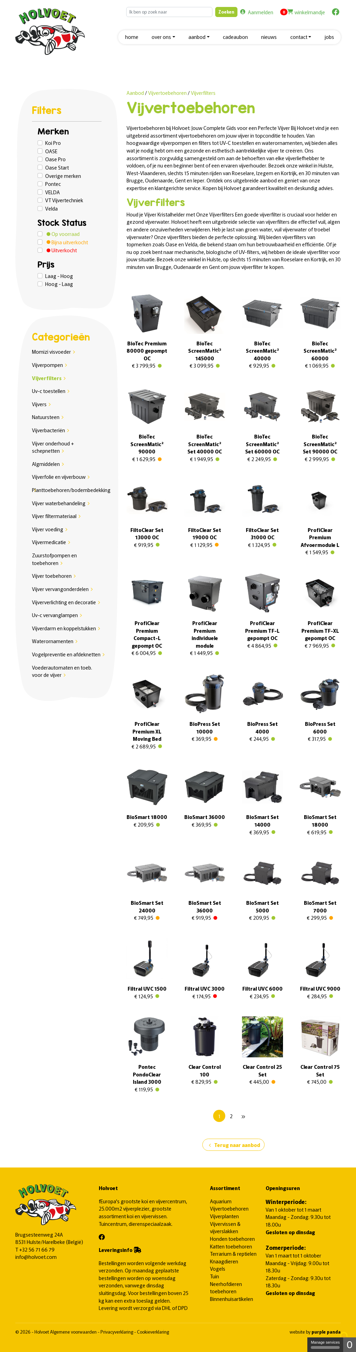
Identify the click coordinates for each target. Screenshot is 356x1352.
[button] (163, 37)
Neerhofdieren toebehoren (226, 1287)
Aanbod (135, 92)
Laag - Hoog (59, 275)
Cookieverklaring (153, 1331)
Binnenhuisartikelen (231, 1298)
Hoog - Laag (59, 283)
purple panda (326, 1331)
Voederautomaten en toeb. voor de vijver (62, 671)
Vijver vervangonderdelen (60, 588)
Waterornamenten (52, 641)
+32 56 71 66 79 (37, 1249)
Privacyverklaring (117, 1331)
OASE (51, 151)
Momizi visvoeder (51, 351)
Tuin (214, 1276)
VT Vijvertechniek (64, 200)
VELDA (52, 192)
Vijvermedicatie (49, 542)
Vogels (217, 1268)
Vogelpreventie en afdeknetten (66, 654)
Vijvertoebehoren (168, 92)
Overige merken (63, 175)
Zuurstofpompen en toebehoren (54, 558)
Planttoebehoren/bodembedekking (71, 489)
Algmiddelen (46, 463)
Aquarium (221, 1201)
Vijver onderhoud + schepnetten (53, 447)
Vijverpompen (47, 364)
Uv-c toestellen (48, 390)
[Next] (243, 1116)
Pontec (53, 183)
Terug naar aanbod (233, 1145)
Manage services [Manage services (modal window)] (325, 1344)
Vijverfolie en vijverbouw (59, 476)
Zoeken (226, 11)
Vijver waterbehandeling (59, 503)
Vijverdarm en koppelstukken (64, 628)
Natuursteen (45, 416)
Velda (51, 208)
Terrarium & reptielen (233, 1253)
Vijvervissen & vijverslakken (225, 1227)
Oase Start (57, 167)
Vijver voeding (47, 529)
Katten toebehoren (231, 1246)
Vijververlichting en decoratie (64, 602)
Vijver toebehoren (52, 575)
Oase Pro (55, 159)
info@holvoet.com (36, 1256)
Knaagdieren (224, 1261)
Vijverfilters (47, 378)
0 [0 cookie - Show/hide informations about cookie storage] (350, 1344)
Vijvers (39, 404)
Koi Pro (53, 142)
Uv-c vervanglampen (55, 614)
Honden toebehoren (232, 1238)
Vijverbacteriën (48, 430)
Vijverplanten (224, 1216)
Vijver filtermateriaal (54, 515)
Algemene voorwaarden (74, 1331)
